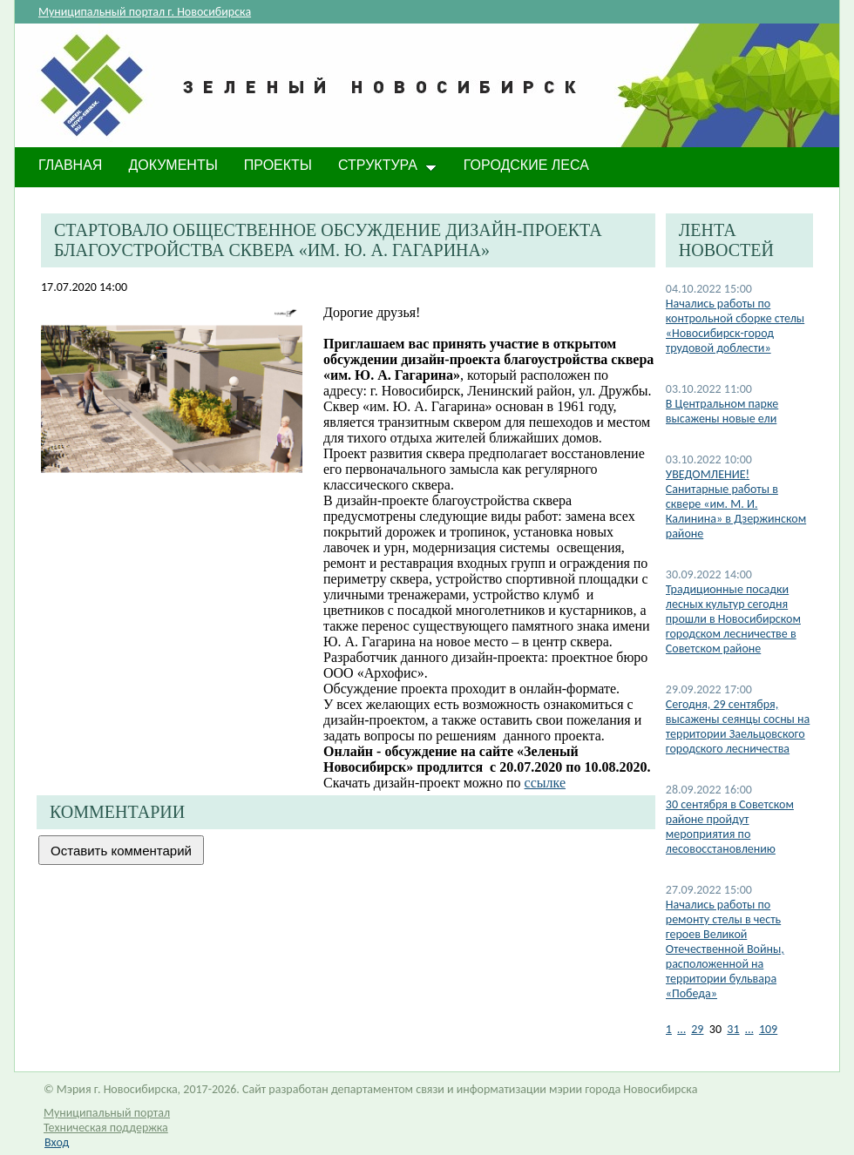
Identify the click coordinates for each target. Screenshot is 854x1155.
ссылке (545, 782)
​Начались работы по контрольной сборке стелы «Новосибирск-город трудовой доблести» (735, 325)
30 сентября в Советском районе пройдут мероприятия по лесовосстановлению (730, 826)
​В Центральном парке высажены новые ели (722, 411)
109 (768, 1029)
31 (733, 1029)
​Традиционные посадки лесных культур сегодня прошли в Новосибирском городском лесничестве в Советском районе (733, 619)
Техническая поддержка (106, 1127)
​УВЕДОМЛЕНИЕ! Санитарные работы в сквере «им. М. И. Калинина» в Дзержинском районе (736, 504)
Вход (56, 1142)
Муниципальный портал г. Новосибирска (144, 11)
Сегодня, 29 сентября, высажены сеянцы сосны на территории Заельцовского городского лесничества (738, 726)
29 (697, 1029)
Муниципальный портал (107, 1112)
